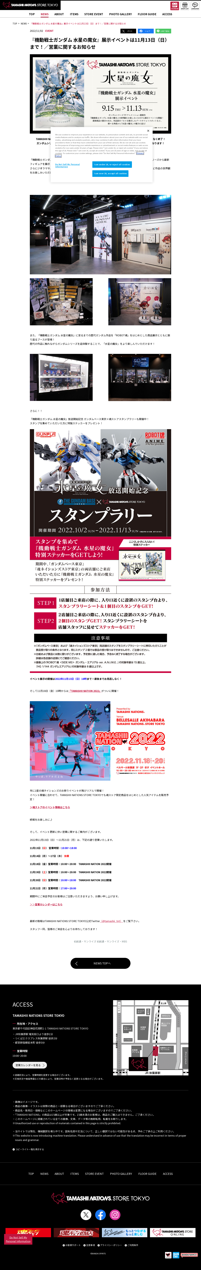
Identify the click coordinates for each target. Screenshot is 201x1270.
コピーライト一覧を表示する (29, 1149)
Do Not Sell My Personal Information (18, 1239)
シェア (147, 31)
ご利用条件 (132, 1245)
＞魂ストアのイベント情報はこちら (50, 807)
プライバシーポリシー (111, 1245)
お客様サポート (73, 1245)
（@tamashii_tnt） (111, 921)
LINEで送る (165, 31)
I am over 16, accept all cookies (110, 173)
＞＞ (46, 904)
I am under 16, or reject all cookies (112, 164)
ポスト (130, 31)
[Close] (148, 130)
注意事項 (90, 1245)
